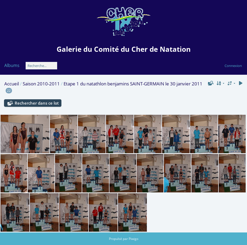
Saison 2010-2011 (41, 84)
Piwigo (133, 238)
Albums (11, 65)
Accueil (11, 84)
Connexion (233, 65)
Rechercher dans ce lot (37, 103)
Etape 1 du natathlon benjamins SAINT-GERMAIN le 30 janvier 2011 (133, 84)
